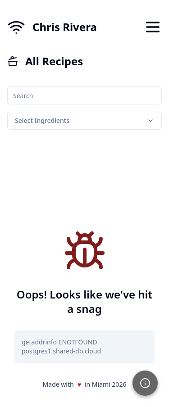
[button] (145, 383)
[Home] (52, 27)
